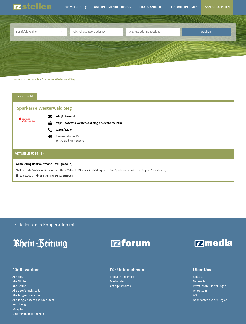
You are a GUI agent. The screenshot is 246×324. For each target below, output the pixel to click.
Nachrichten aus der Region (210, 300)
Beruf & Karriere (151, 7)
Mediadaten (117, 281)
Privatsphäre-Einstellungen (209, 286)
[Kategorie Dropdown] (62, 31)
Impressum (200, 291)
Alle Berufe (19, 286)
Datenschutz (201, 281)
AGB (196, 295)
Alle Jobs (17, 277)
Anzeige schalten (217, 7)
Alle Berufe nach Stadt (26, 291)
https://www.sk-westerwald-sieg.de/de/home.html (89, 123)
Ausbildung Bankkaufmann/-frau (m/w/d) (44, 164)
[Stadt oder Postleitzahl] (153, 32)
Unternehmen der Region (112, 7)
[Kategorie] (36, 32)
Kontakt (198, 277)
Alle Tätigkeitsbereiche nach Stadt (33, 300)
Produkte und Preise (122, 277)
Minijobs (17, 309)
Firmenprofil (25, 96)
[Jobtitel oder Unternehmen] (96, 32)
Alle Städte (19, 281)
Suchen (206, 31)
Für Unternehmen (184, 7)
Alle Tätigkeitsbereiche (26, 295)
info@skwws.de (66, 117)
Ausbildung (19, 304)
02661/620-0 (64, 130)
